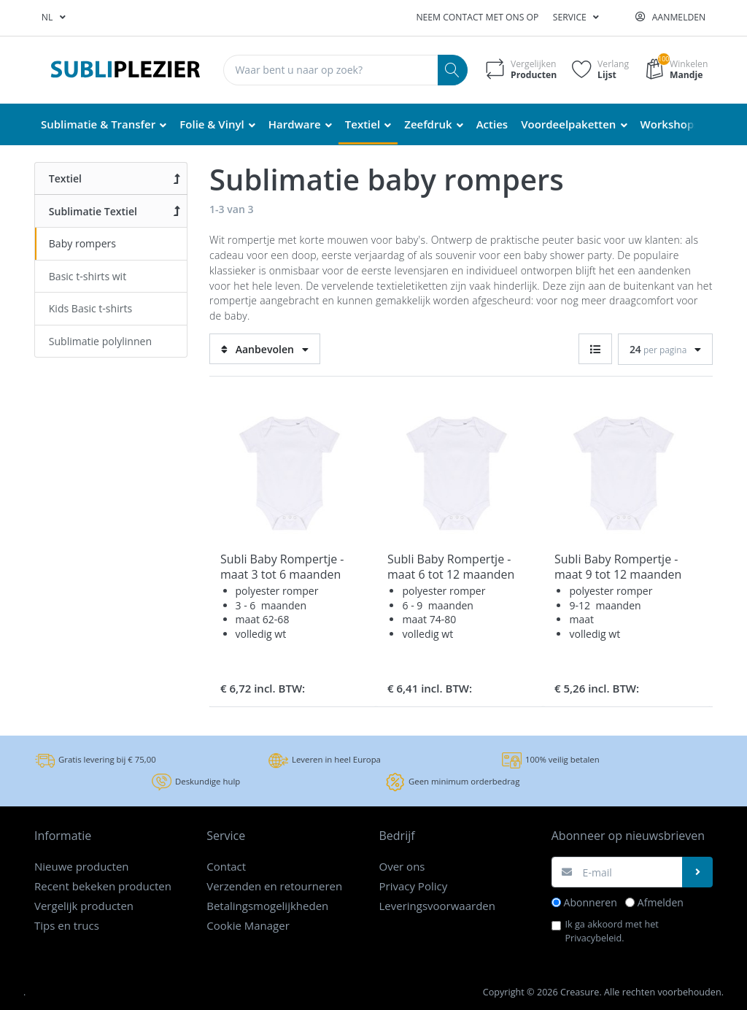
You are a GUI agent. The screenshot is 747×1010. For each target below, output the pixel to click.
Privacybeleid (593, 937)
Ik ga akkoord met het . (612, 930)
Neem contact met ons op (477, 17)
